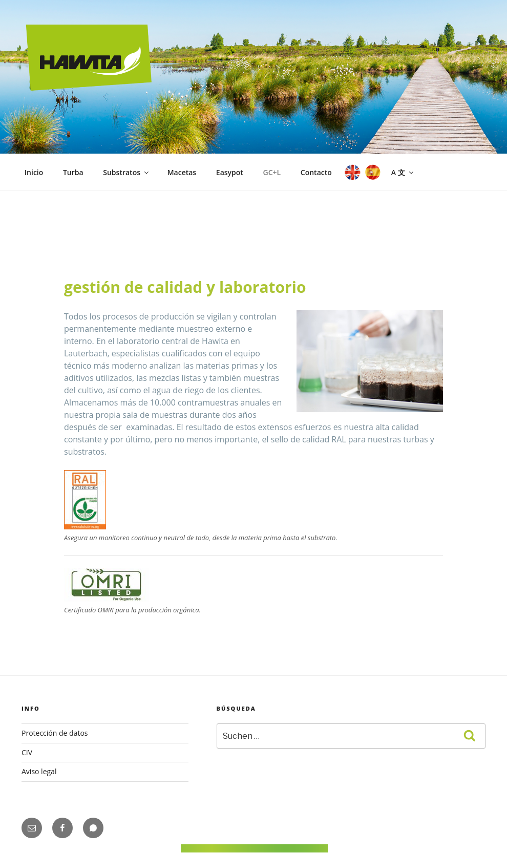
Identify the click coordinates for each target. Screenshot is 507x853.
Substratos (126, 172)
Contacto (316, 172)
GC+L (272, 172)
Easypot (229, 172)
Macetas (182, 172)
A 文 (403, 172)
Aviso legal (39, 771)
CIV (27, 752)
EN (352, 172)
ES (372, 172)
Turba (73, 172)
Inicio (34, 172)
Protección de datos (55, 733)
